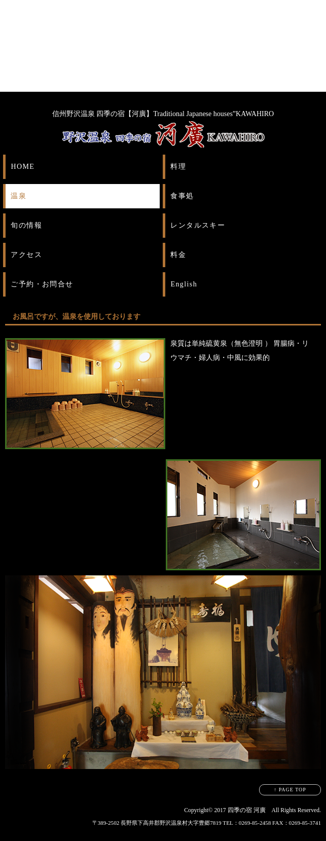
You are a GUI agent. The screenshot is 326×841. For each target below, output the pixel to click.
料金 (178, 255)
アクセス (26, 255)
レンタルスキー (197, 225)
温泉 (18, 196)
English (183, 284)
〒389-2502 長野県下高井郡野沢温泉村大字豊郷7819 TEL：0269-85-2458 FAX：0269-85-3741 (206, 823)
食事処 (182, 196)
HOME (22, 166)
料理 (178, 166)
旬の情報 (26, 225)
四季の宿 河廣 (247, 810)
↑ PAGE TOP (290, 789)
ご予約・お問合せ (42, 284)
